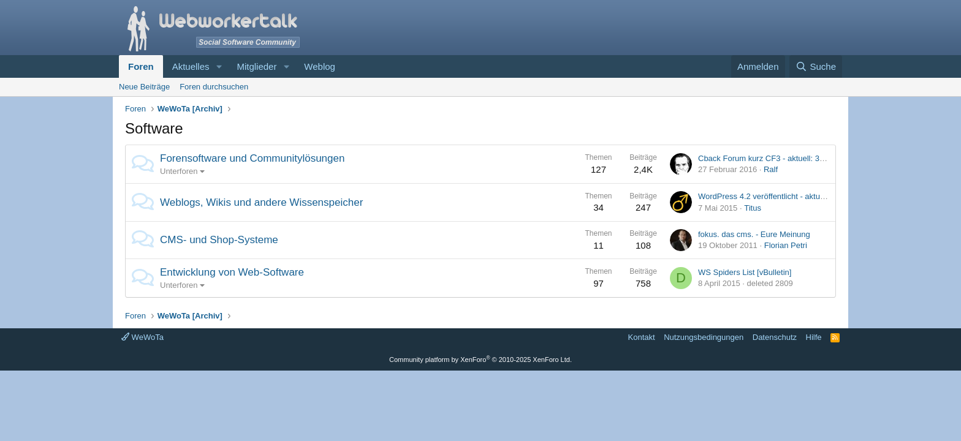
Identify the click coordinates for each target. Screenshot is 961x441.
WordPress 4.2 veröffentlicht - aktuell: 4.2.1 (774, 196)
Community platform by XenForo (480, 359)
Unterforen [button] (178, 171)
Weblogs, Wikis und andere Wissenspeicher (261, 202)
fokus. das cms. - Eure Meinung (754, 234)
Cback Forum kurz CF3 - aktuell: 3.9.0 (765, 158)
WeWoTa (142, 337)
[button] (218, 66)
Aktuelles (191, 66)
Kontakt (641, 337)
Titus (752, 208)
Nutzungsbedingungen (703, 337)
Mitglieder (256, 66)
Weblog (319, 66)
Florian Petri (785, 245)
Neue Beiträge (144, 86)
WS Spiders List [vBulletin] (744, 272)
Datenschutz (775, 337)
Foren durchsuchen (214, 86)
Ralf (771, 169)
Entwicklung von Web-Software (232, 272)
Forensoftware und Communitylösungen (252, 158)
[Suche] (815, 66)
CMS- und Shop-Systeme (219, 240)
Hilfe (814, 337)
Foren (141, 66)
